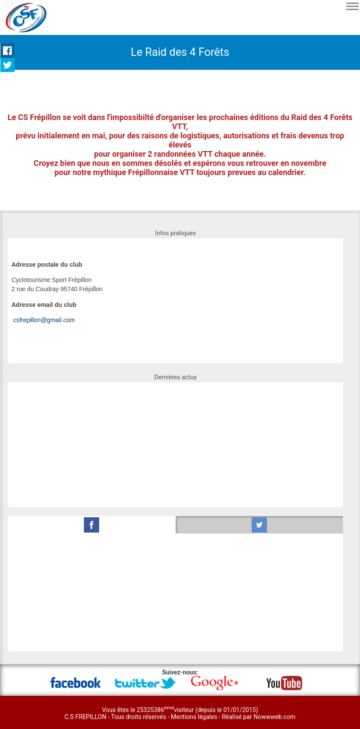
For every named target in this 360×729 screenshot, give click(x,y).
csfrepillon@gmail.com (44, 319)
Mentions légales (195, 716)
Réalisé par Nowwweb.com (258, 716)
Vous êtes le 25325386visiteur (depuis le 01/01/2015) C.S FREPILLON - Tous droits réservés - (161, 713)
